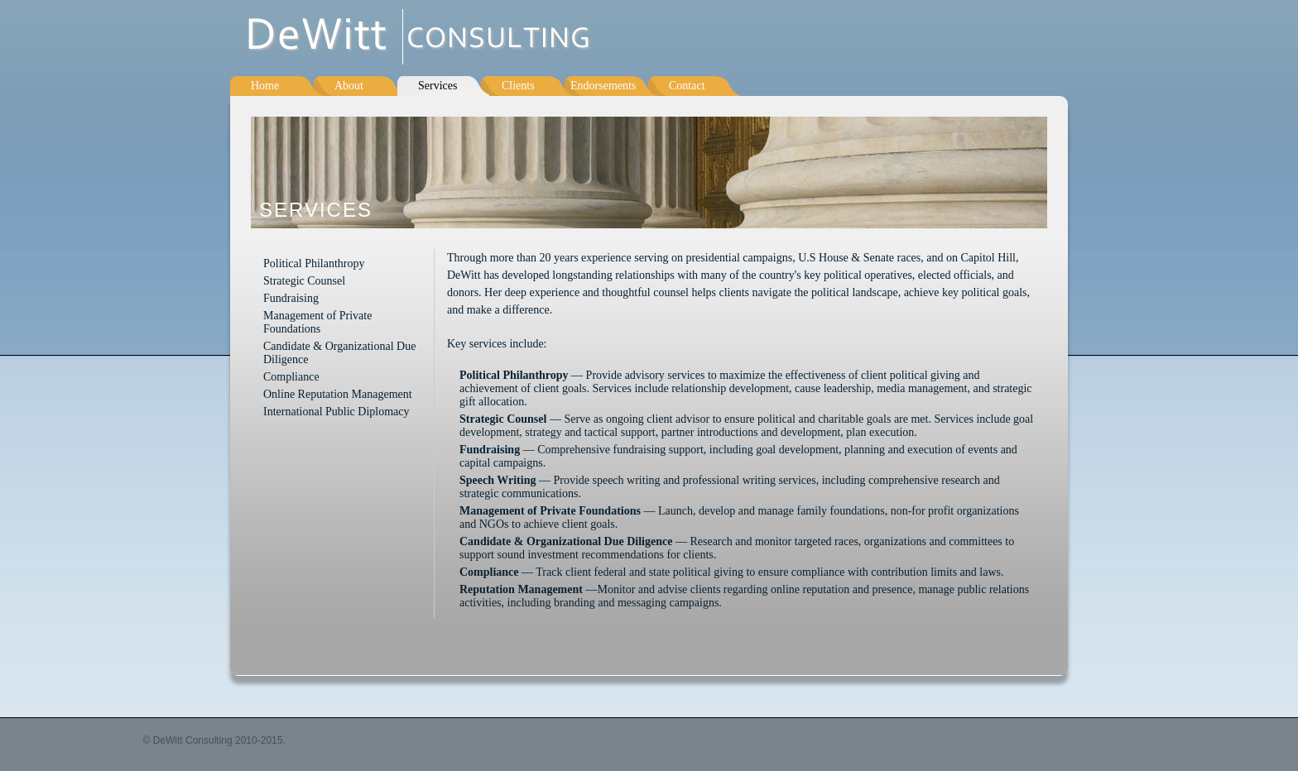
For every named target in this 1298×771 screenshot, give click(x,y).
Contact (687, 85)
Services (437, 85)
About (348, 85)
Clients (518, 85)
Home (265, 85)
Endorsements (603, 85)
